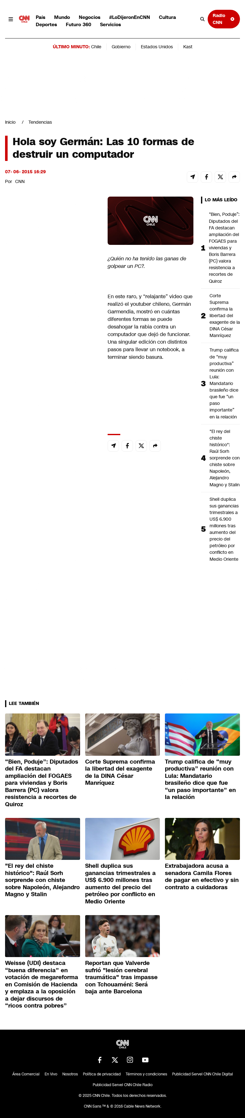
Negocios (89, 17)
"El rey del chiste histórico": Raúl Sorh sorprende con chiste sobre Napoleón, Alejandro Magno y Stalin (225, 458)
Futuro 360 (78, 24)
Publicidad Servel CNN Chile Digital (202, 1074)
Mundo (62, 17)
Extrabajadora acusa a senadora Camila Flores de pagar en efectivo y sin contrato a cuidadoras (202, 876)
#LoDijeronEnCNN (129, 17)
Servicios (110, 24)
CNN (20, 181)
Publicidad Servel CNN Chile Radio (123, 1084)
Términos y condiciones (146, 1074)
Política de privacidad (102, 1074)
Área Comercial (26, 1074)
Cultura (167, 17)
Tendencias (40, 122)
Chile (96, 47)
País (40, 17)
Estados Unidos (157, 47)
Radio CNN (224, 18)
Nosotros (70, 1074)
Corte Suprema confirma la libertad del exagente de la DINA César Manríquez (225, 316)
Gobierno (121, 47)
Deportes (46, 24)
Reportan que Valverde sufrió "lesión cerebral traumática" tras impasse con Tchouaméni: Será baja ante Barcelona (121, 977)
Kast (187, 47)
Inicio (10, 122)
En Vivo (51, 1074)
